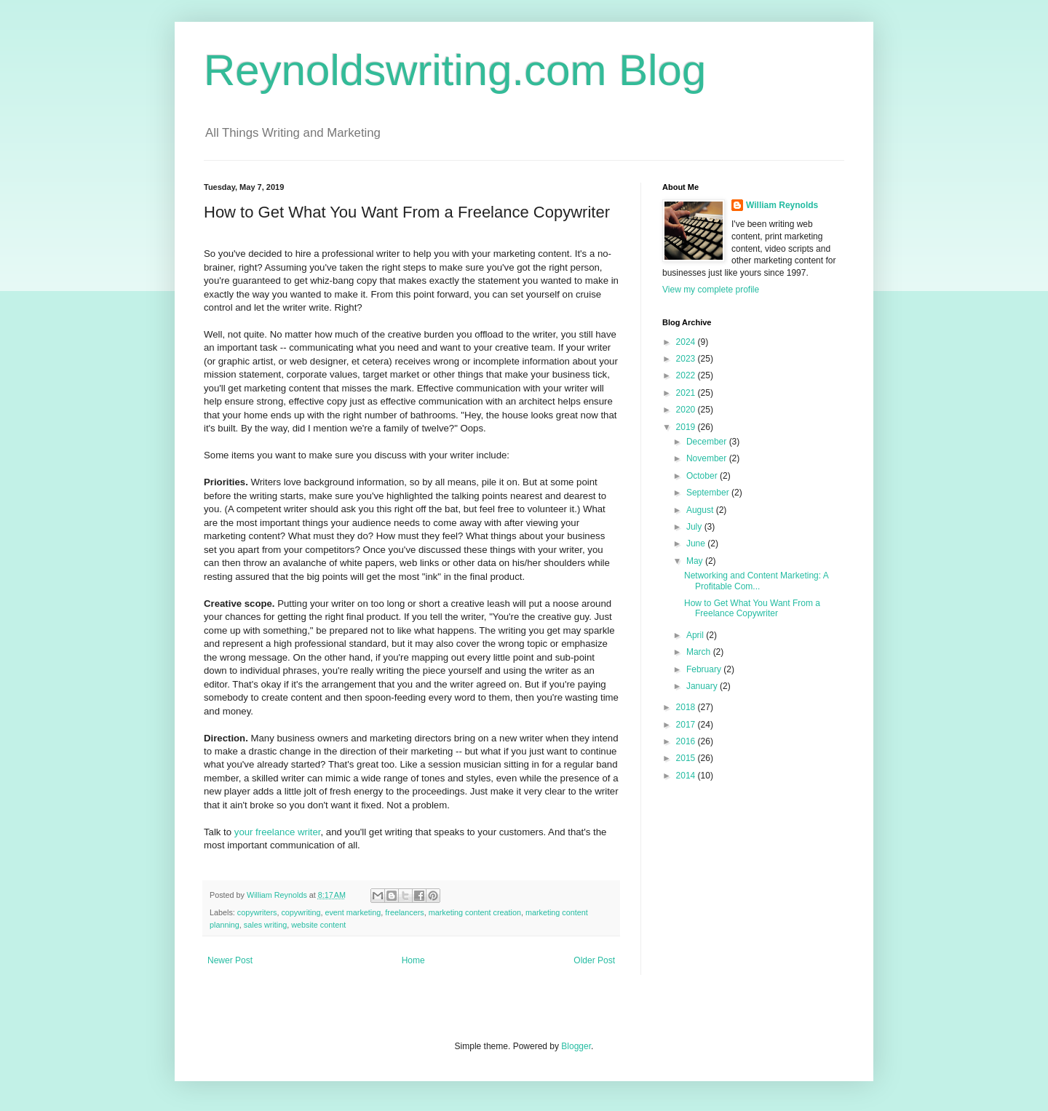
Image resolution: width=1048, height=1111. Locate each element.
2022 (687, 375)
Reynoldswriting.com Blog (455, 70)
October (703, 476)
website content (318, 924)
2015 (687, 758)
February (704, 669)
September (708, 492)
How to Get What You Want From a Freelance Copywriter (752, 608)
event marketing (353, 912)
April (696, 635)
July (695, 527)
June (696, 543)
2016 (687, 741)
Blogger (576, 1046)
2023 (687, 359)
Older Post (594, 960)
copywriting (300, 912)
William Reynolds (782, 205)
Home (413, 960)
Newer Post (230, 960)
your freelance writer (277, 832)
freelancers (404, 912)
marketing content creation (475, 912)
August (701, 510)
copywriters (257, 912)
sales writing (265, 924)
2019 (687, 427)
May (695, 561)
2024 (687, 342)
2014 (687, 775)
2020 (687, 410)
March (699, 652)
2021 (687, 393)
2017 (687, 725)
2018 (687, 707)
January (703, 686)
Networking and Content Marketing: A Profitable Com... (756, 580)
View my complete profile (710, 289)
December (707, 442)
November (707, 458)
